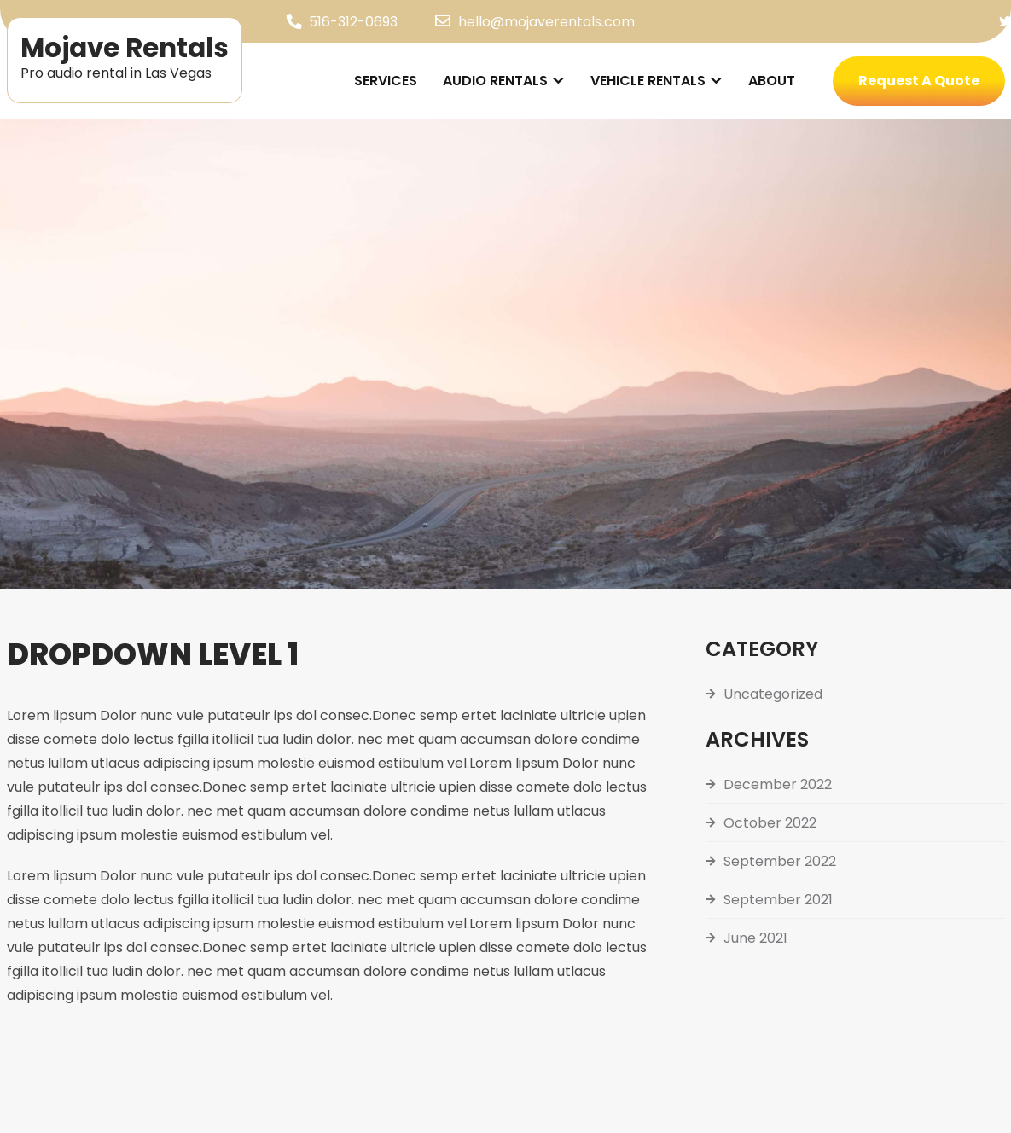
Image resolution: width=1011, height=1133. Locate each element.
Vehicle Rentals (648, 80)
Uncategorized (772, 694)
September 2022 (779, 861)
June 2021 (755, 938)
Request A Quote (918, 80)
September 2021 (778, 899)
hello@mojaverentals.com (546, 22)
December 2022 (777, 784)
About (771, 80)
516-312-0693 (353, 22)
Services (385, 80)
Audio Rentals (495, 80)
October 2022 (769, 823)
